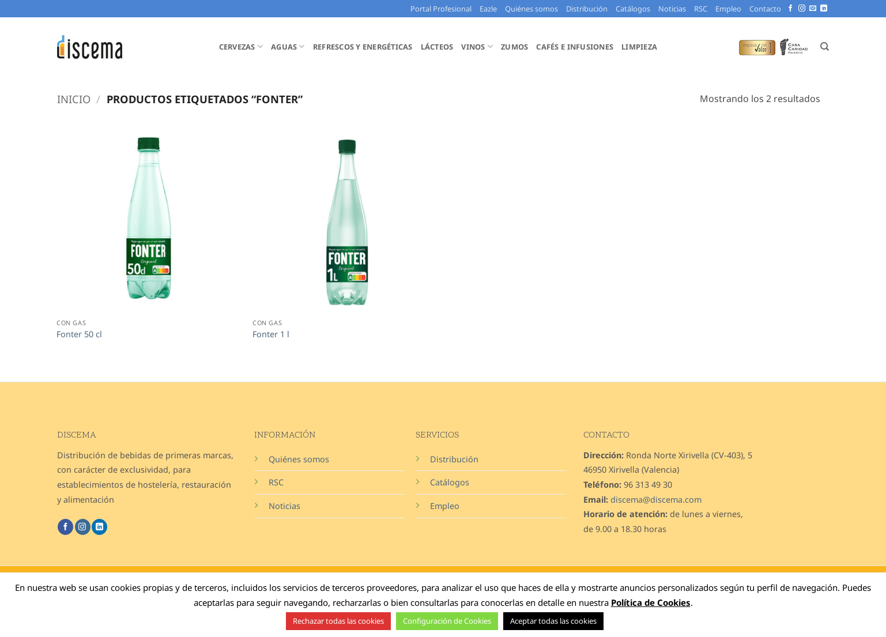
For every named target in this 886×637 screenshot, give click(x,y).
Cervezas (241, 46)
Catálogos (633, 8)
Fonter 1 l (270, 334)
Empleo (728, 8)
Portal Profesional (441, 8)
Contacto (765, 8)
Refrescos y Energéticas (363, 47)
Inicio (74, 99)
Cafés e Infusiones (574, 47)
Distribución (587, 8)
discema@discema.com (656, 499)
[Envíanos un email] (812, 9)
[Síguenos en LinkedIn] (823, 9)
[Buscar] (824, 47)
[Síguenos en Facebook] (790, 9)
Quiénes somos (531, 8)
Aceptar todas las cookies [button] (553, 621)
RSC (700, 8)
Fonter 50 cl (79, 334)
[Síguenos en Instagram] (801, 9)
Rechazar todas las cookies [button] (338, 621)
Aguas (288, 46)
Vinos (477, 46)
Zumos (514, 47)
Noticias (672, 8)
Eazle (488, 8)
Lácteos (437, 47)
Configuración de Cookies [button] (447, 621)
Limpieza (639, 47)
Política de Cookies (651, 602)
